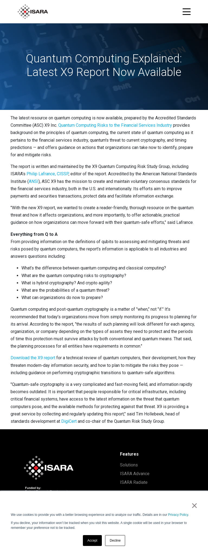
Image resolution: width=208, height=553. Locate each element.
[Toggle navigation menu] (187, 11)
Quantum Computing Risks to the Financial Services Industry (115, 125)
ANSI (33, 181)
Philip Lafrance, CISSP (48, 173)
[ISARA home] (32, 11)
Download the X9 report (33, 357)
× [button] (194, 505)
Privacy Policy (178, 515)
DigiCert (69, 421)
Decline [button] (115, 540)
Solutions (129, 465)
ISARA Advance (135, 473)
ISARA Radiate (134, 482)
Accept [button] (92, 540)
